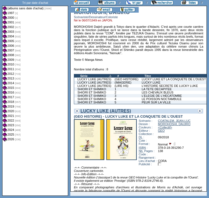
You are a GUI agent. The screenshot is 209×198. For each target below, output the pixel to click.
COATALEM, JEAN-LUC (174, 120)
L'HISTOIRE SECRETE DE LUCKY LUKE (170, 85)
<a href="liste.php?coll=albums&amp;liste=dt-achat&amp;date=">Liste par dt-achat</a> (35, 98)
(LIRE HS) (121, 85)
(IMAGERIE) (123, 82)
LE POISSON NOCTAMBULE (162, 99)
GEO (161, 130)
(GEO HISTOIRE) (126, 79)
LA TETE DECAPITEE (157, 89)
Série (84, 76)
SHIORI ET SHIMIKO (91, 89)
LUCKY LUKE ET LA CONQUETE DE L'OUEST (174, 79)
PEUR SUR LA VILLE (156, 102)
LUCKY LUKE (151, 82)
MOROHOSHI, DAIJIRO (174, 124)
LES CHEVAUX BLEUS (157, 92)
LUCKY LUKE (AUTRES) (94, 79)
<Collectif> (165, 127)
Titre (147, 76)
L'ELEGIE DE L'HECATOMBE (162, 95)
